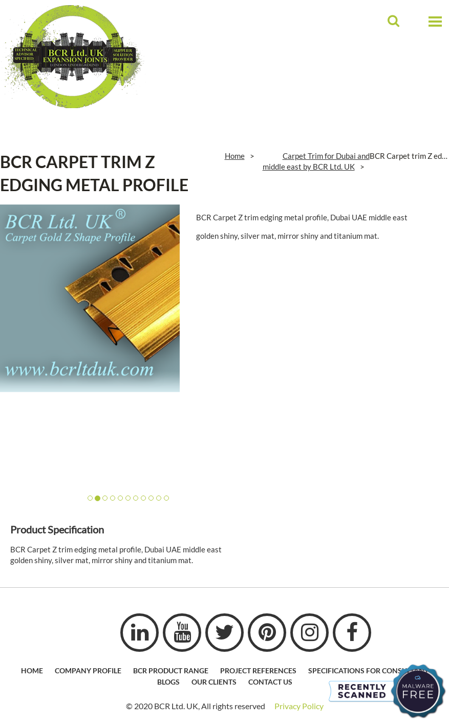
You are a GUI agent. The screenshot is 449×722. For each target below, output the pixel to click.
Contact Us (270, 681)
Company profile (88, 670)
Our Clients (214, 681)
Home (235, 155)
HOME (32, 670)
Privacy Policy (299, 706)
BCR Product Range (170, 670)
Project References (258, 670)
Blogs (168, 681)
